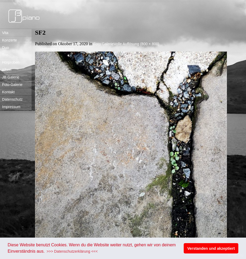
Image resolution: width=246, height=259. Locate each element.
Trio (4, 55)
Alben (5, 70)
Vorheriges (46, 49)
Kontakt (7, 92)
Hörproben (10, 62)
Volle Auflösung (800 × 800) (136, 44)
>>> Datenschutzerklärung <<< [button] (72, 251)
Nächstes (69, 49)
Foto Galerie (11, 84)
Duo (4, 47)
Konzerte (8, 40)
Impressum (10, 107)
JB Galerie (9, 77)
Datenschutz (11, 99)
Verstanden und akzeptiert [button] (211, 248)
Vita (4, 33)
